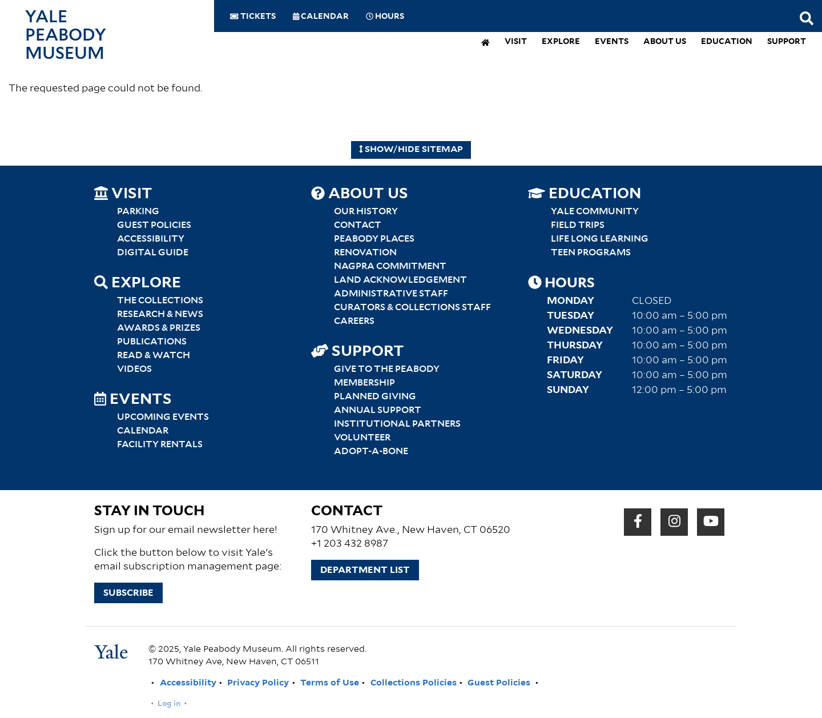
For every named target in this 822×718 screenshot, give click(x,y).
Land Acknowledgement (400, 279)
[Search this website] (806, 19)
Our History (366, 211)
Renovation (365, 252)
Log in (169, 703)
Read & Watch (153, 355)
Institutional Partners (397, 423)
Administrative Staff (391, 293)
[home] (485, 44)
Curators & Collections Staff (412, 307)
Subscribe (128, 592)
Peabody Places (374, 238)
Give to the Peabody (387, 369)
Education (726, 42)
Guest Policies (154, 225)
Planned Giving (375, 396)
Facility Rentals (160, 444)
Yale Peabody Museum (65, 35)
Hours (385, 17)
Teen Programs (591, 252)
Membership (364, 382)
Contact (357, 225)
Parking (138, 211)
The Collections (160, 300)
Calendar (321, 17)
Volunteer (362, 437)
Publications (152, 341)
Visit (516, 42)
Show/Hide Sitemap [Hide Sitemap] (411, 149)
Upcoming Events (163, 417)
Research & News (160, 314)
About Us (664, 42)
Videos (134, 369)
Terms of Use (329, 683)
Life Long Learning (599, 238)
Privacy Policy (258, 683)
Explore (561, 42)
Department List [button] (365, 570)
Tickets (253, 17)
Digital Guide (152, 252)
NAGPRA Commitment (390, 266)
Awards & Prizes (158, 327)
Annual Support (377, 410)
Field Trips (578, 225)
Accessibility (150, 238)
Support (786, 42)
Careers (354, 321)
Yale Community (595, 211)
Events (611, 42)
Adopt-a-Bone (371, 451)
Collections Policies (413, 683)
